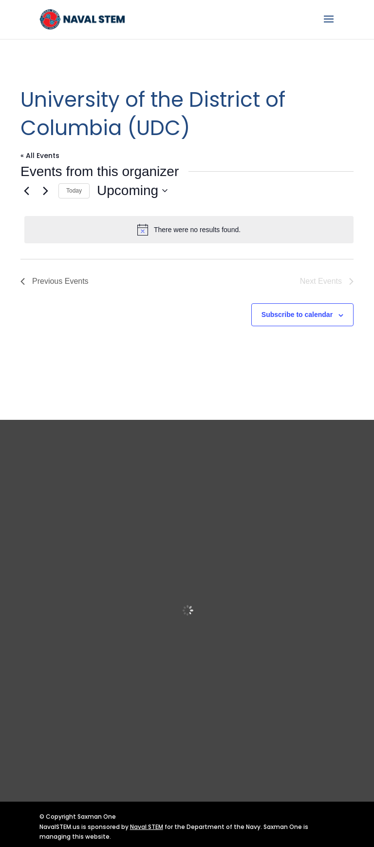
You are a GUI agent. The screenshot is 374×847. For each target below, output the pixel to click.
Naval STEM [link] (146, 827)
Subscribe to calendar (297, 314)
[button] (329, 25)
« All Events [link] (39, 155)
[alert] (189, 229)
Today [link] (74, 190)
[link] (82, 19)
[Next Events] (45, 191)
